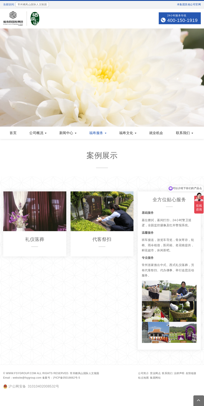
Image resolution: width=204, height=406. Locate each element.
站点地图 (143, 377)
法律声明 (179, 373)
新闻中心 (67, 133)
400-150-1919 (182, 20)
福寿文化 (127, 133)
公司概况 (38, 133)
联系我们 (184, 133)
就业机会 (156, 133)
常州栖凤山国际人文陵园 (84, 373)
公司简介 (143, 373)
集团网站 (155, 377)
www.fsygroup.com (21, 373)
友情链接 (191, 373)
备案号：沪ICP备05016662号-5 (61, 377)
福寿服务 (97, 133)
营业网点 (155, 373)
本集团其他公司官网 (189, 4)
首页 (13, 133)
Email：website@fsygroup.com (22, 377)
